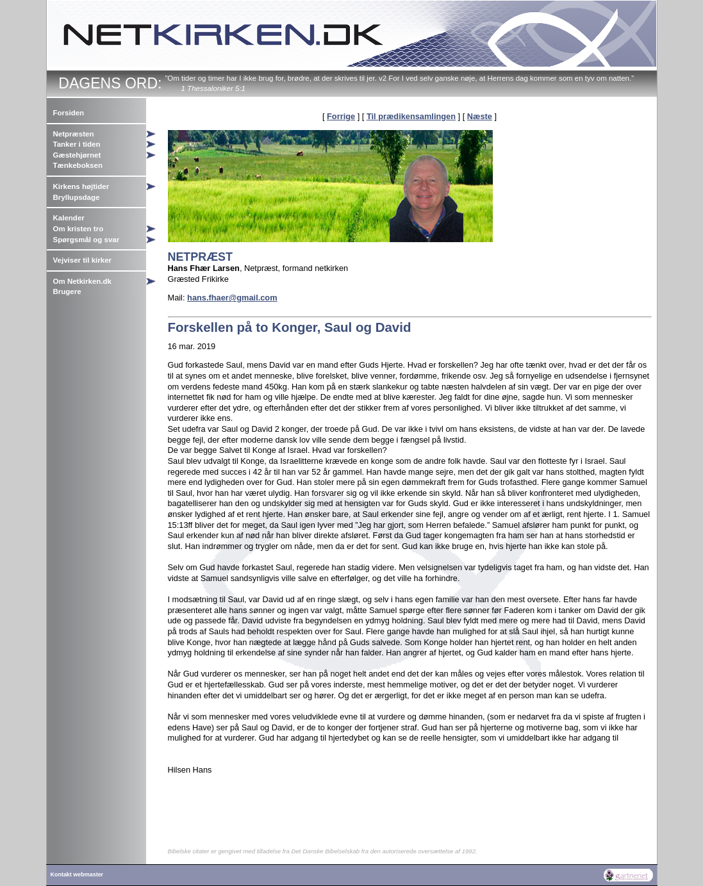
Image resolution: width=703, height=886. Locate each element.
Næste (479, 116)
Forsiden (69, 113)
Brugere (67, 291)
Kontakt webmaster (77, 874)
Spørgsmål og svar (86, 239)
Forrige (341, 116)
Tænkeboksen (78, 165)
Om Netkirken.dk (82, 281)
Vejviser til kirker (82, 260)
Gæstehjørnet (77, 155)
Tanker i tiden (77, 144)
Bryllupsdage (76, 197)
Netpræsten (73, 134)
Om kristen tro (78, 229)
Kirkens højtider (81, 186)
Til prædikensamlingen (411, 116)
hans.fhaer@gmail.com (232, 297)
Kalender (69, 218)
